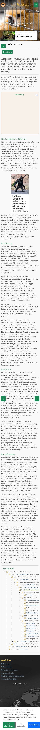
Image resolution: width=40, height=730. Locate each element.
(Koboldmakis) (24, 644)
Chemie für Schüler (9, 679)
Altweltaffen (25, 580)
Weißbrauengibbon (32, 618)
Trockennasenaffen (22, 574)
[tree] (20, 610)
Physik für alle (7, 673)
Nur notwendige (21, 725)
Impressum (6, 664)
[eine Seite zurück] (3, 398)
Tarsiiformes (18, 644)
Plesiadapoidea (23, 649)
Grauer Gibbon (31, 629)
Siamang (29, 595)
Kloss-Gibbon (30, 623)
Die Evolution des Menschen (12, 676)
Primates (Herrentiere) (18, 572)
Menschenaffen (30, 585)
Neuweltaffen (25, 641)
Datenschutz (6, 667)
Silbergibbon (30, 631)
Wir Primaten (20, 4)
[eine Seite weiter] (37, 398)
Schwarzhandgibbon (32, 634)
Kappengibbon (30, 626)
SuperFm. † (18, 649)
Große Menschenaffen (31, 587)
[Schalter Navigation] (36, 4)
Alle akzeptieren (8, 725)
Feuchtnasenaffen (21, 647)
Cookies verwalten (9, 670)
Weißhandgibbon (31, 636)
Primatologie (7, 52)
